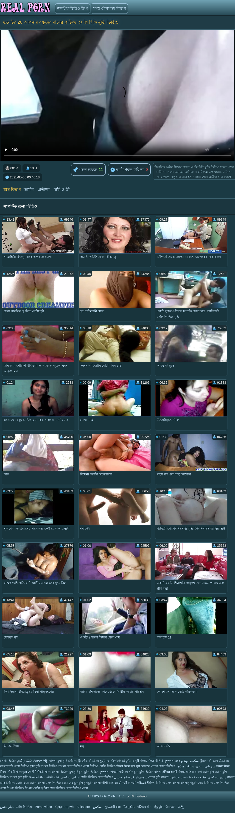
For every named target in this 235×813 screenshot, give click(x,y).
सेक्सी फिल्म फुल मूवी (128, 766)
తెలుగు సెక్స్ (40, 761)
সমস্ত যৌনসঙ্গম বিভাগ (109, 8)
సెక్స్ (181, 807)
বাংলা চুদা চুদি (19, 777)
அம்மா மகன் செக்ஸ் (184, 777)
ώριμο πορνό (64, 807)
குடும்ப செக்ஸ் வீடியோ (117, 761)
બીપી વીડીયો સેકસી (114, 783)
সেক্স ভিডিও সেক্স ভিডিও (213, 783)
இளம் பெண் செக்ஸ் (214, 761)
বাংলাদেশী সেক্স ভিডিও (15, 766)
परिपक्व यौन (126, 772)
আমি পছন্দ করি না (127, 169)
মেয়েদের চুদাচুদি (73, 783)
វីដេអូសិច (129, 807)
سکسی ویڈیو (190, 761)
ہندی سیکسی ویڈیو (213, 777)
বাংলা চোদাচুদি (205, 772)
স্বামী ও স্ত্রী (61, 189)
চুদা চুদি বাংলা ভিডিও (44, 766)
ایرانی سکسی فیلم (67, 777)
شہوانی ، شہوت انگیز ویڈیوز (196, 766)
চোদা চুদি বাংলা (158, 777)
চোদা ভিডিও (167, 766)
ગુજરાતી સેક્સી (108, 772)
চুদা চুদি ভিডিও (88, 772)
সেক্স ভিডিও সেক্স (77, 788)
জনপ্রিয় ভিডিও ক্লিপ (72, 8)
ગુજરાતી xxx (172, 761)
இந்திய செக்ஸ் (88, 761)
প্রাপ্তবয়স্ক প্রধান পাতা (109, 796)
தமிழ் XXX (24, 761)
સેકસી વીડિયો (137, 783)
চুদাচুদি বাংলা (93, 783)
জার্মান (29, 189)
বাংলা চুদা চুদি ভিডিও (63, 761)
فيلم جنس (7, 807)
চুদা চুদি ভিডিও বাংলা (148, 772)
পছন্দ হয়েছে (85, 169)
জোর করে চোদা (27, 783)
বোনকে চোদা (149, 766)
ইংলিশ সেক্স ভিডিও (53, 788)
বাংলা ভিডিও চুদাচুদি (65, 772)
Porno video (43, 807)
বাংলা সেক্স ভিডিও (71, 766)
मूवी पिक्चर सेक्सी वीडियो (149, 761)
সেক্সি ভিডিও (8, 761)
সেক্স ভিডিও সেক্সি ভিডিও (99, 766)
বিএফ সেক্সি (32, 788)
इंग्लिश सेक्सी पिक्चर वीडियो (178, 772)
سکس (97, 807)
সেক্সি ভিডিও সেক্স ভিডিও (97, 777)
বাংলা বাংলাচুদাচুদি (185, 783)
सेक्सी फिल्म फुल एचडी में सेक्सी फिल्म (29, 772)
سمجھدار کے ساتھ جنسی (131, 777)
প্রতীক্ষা (44, 189)
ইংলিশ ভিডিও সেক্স (159, 783)
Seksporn (83, 807)
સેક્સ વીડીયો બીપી (40, 777)
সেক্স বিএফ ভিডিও (12, 788)
